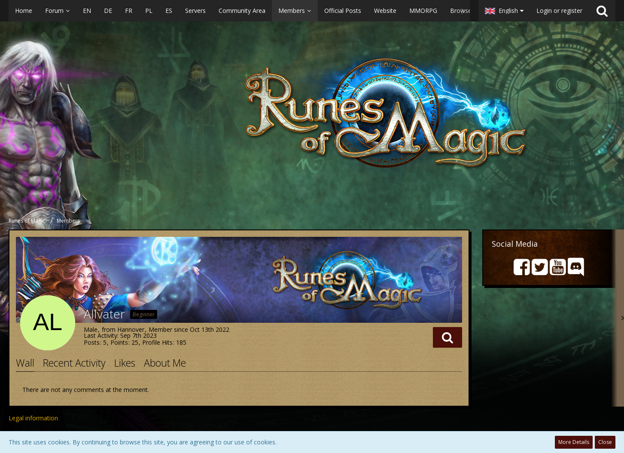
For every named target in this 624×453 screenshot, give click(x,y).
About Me (165, 363)
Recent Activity (74, 363)
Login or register (559, 10)
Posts (92, 342)
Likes (124, 363)
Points (119, 342)
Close (605, 442)
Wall (25, 363)
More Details (573, 442)
